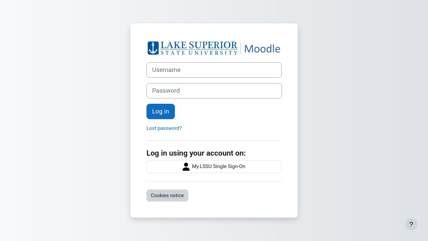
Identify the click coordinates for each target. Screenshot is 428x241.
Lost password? (164, 128)
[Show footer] (411, 224)
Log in (160, 111)
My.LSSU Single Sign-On (214, 167)
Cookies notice (167, 195)
